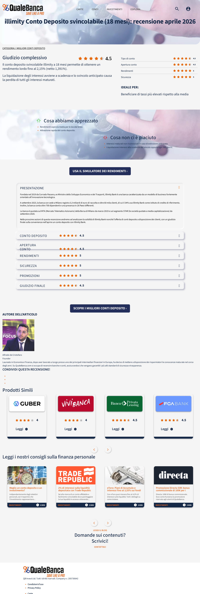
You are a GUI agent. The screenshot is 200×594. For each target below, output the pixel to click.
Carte (79, 9)
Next (108, 450)
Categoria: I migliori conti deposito (23, 48)
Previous (94, 450)
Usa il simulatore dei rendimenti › (100, 171)
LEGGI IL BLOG (100, 530)
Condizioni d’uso (35, 584)
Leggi (22, 429)
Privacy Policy (34, 587)
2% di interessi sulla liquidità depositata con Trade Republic (74, 489)
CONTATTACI (100, 546)
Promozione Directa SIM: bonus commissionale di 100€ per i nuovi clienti (173, 489)
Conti (95, 9)
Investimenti (114, 9)
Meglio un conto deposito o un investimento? (25, 489)
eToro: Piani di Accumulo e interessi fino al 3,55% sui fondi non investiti (124, 489)
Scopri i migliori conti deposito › (100, 308)
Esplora (135, 9)
